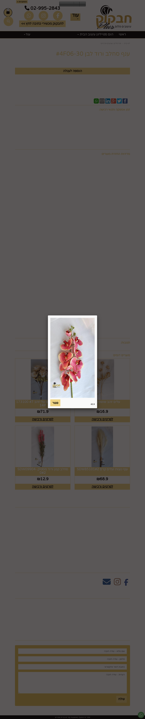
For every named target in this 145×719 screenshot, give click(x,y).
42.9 (93, 404)
